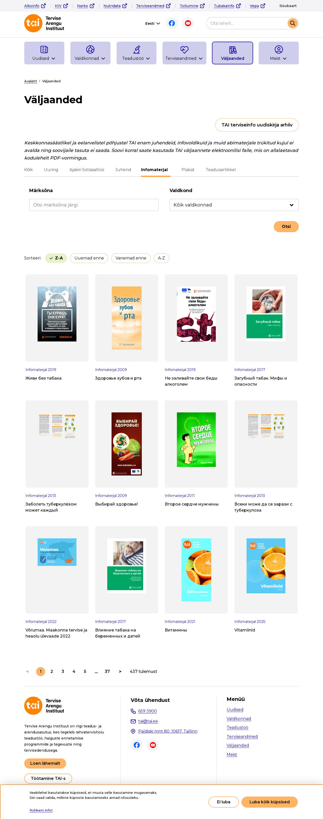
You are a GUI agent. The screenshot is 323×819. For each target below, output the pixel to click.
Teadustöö (237, 727)
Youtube (187, 23)
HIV (58, 6)
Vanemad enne (106, 258)
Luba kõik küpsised (270, 802)
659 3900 (147, 711)
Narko (82, 6)
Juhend (123, 169)
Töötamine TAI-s (48, 778)
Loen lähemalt (45, 763)
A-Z (136, 258)
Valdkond (181, 190)
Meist (232, 754)
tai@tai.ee (148, 721)
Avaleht (30, 81)
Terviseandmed (150, 6)
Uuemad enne (64, 258)
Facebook (171, 23)
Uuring (51, 169)
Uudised (235, 709)
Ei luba (223, 802)
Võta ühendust (150, 700)
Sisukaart (288, 6)
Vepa (254, 6)
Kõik (28, 169)
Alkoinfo (31, 6)
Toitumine (189, 6)
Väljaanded (238, 745)
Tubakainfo (224, 6)
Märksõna (41, 190)
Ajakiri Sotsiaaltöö (86, 169)
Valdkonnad (239, 718)
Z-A (161, 258)
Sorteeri (32, 258)
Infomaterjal (155, 169)
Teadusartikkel (219, 169)
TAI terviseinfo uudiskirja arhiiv (257, 125)
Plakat (186, 169)
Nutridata (112, 6)
